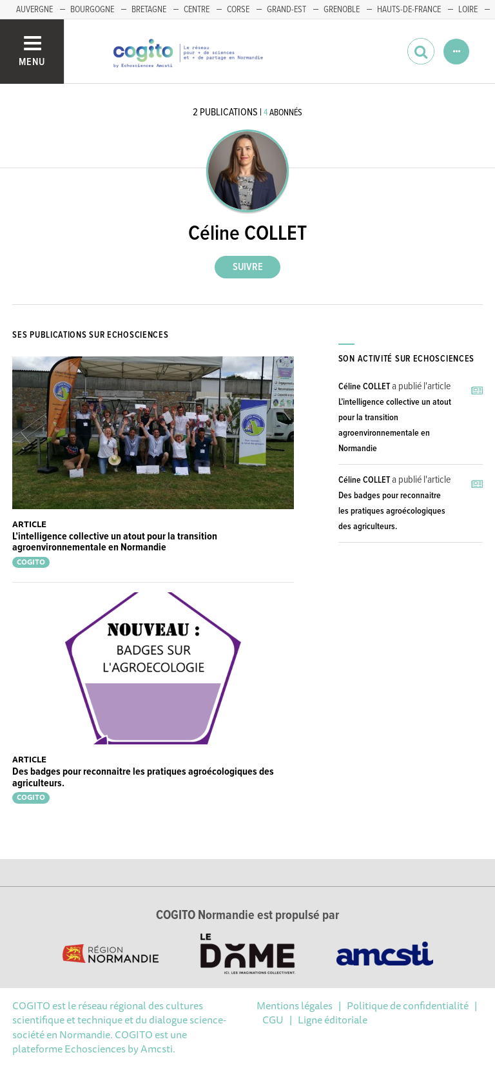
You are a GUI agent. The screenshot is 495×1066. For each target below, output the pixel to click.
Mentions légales (295, 1005)
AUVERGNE (34, 9)
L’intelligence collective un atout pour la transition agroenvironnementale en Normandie (114, 542)
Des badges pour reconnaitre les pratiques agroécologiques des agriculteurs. (143, 777)
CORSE (238, 9)
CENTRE (196, 9)
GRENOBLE (342, 9)
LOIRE (468, 9)
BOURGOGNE (92, 9)
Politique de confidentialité (408, 1005)
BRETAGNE (148, 9)
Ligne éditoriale (332, 1019)
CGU (273, 1019)
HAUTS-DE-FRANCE (409, 9)
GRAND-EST (286, 9)
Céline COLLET (364, 386)
